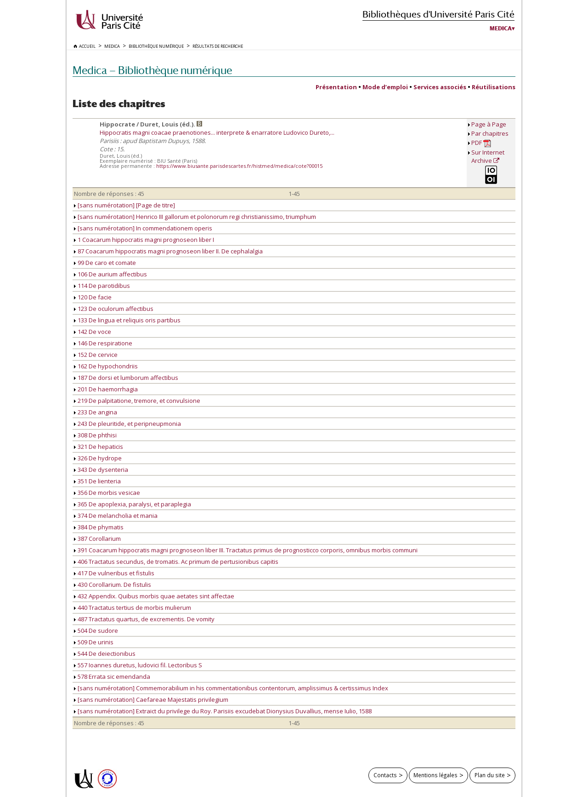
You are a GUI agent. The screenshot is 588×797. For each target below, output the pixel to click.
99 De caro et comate (105, 262)
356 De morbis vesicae (107, 492)
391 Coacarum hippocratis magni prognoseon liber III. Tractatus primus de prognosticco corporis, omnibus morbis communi (246, 550)
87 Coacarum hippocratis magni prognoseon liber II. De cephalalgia (168, 251)
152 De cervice (96, 354)
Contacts (385, 775)
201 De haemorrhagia (106, 389)
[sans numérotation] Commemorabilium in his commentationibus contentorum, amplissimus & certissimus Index (231, 688)
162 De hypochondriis (106, 366)
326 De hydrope (98, 458)
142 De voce (92, 331)
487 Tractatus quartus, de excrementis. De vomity (144, 619)
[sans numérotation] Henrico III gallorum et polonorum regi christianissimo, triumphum (195, 216)
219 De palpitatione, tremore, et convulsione (137, 400)
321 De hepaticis (98, 446)
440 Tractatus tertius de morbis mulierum (132, 607)
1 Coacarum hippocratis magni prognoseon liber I (144, 239)
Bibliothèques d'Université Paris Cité (438, 14)
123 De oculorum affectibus (113, 308)
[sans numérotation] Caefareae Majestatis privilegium (151, 699)
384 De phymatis (99, 527)
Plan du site (490, 775)
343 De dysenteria (101, 469)
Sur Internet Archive (487, 156)
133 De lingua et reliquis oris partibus (127, 320)
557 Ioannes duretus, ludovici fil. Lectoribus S (138, 665)
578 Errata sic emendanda (112, 676)
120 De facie (93, 297)
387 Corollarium (97, 538)
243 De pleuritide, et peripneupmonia (127, 423)
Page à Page (488, 124)
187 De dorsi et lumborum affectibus (126, 377)
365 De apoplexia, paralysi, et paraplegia (132, 504)
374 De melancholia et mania (116, 515)
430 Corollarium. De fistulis (112, 584)
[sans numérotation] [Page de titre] (124, 205)
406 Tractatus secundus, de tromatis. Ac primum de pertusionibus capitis (176, 561)
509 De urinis (93, 642)
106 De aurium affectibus (110, 274)
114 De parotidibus (102, 285)
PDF (481, 142)
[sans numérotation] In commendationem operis (143, 228)
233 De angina (95, 412)
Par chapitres (490, 133)
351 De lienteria (97, 481)
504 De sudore (96, 630)
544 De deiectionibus (105, 653)
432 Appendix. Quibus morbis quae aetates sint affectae (154, 596)
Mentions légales (435, 775)
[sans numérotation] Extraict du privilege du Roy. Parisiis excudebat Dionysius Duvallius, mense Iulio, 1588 (223, 711)
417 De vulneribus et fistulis (114, 573)
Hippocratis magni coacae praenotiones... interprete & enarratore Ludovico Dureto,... (217, 132)
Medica (501, 28)
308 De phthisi (95, 435)
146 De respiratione (103, 343)
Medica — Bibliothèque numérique (152, 70)
